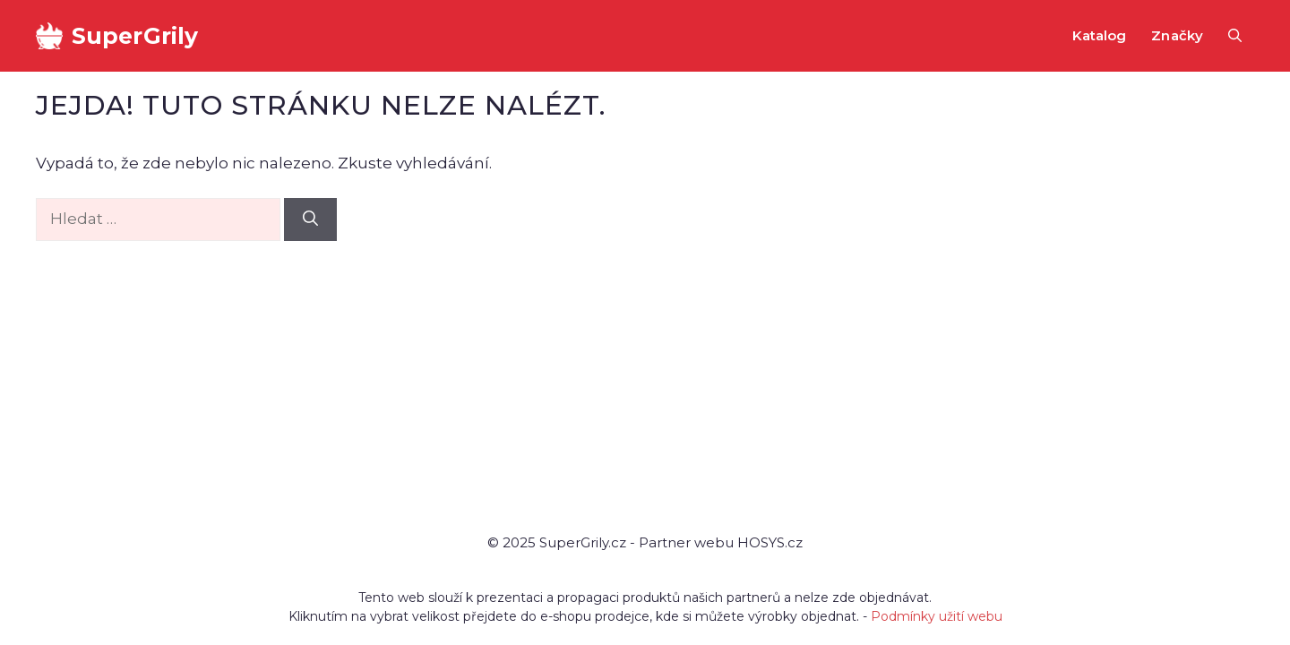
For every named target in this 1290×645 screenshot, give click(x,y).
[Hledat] (310, 219)
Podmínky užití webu (936, 616)
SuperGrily (135, 35)
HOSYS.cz (770, 542)
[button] (1235, 36)
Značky (1177, 35)
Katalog (1099, 35)
